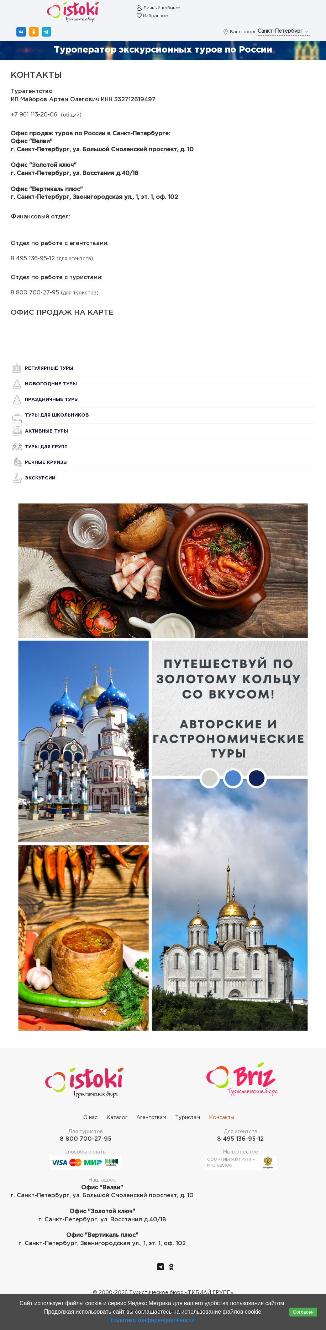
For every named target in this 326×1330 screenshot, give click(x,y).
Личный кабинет (161, 8)
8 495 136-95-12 (33, 258)
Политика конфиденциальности (153, 1320)
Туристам (187, 1117)
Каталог (116, 1117)
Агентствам (151, 1117)
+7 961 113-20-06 (34, 115)
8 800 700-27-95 (35, 292)
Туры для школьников (57, 415)
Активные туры (46, 431)
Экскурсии (40, 478)
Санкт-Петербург (284, 31)
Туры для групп (46, 447)
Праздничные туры (52, 400)
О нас (90, 1117)
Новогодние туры (51, 384)
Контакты (221, 1117)
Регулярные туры (49, 368)
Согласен (303, 1312)
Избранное (155, 16)
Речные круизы (46, 463)
